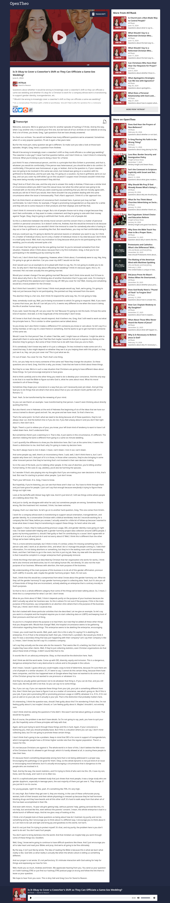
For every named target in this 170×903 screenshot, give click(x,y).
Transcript (99, 14)
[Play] (31, 898)
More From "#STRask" (135, 109)
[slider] (82, 898)
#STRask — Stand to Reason (38, 892)
